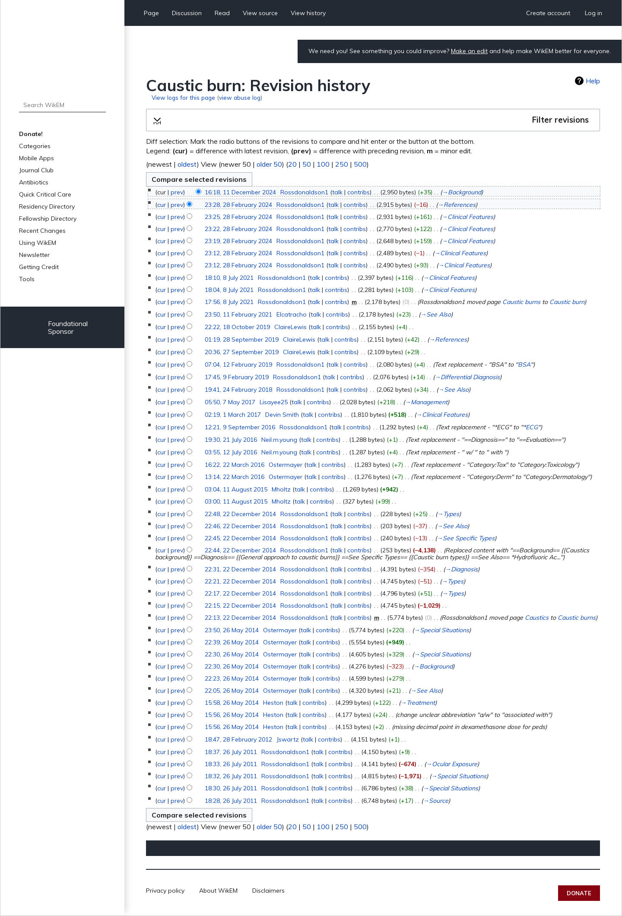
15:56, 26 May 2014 (232, 715)
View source (260, 13)
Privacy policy (165, 890)
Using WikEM (37, 243)
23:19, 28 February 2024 (238, 241)
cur (161, 205)
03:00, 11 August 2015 (236, 501)
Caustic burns (521, 302)
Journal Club (36, 170)
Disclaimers (268, 890)
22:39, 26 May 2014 (232, 642)
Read (222, 13)
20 (292, 164)
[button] (373, 120)
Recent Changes (42, 231)
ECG (532, 427)
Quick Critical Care (45, 194)
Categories (35, 146)
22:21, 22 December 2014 (240, 581)
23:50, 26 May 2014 (232, 630)
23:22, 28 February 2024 (238, 229)
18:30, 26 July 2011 (231, 788)
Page (151, 13)
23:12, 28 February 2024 (238, 253)
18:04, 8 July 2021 (229, 290)
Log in (593, 13)
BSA (524, 364)
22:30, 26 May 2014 (232, 654)
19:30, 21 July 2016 (231, 440)
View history (308, 13)
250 (341, 164)
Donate (579, 893)
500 (360, 164)
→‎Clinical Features (467, 217)
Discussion (187, 13)
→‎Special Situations (441, 630)
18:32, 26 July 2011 (231, 776)
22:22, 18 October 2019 (237, 327)
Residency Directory (47, 206)
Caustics (537, 617)
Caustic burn (566, 302)
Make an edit (469, 51)
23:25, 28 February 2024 (238, 217)
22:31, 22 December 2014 (240, 569)
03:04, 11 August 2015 (236, 489)
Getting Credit (39, 267)
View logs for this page (183, 97)
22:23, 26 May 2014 (232, 678)
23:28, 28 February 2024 (238, 205)
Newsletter (34, 255)
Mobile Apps (36, 158)
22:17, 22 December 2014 (240, 593)
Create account (548, 13)
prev (177, 192)
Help (593, 80)
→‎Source (435, 801)
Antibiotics (33, 182)
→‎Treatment (417, 703)
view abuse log (239, 97)
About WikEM (218, 890)
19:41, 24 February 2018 (238, 389)
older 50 (269, 164)
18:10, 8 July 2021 (229, 278)
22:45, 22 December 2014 (240, 538)
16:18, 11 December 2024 (240, 192)
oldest (187, 164)
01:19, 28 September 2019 (242, 339)
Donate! (31, 134)
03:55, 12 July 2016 (231, 452)
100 (323, 164)
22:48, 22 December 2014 (240, 514)
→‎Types (448, 514)
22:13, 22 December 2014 (240, 617)
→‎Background (461, 192)
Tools (27, 279)
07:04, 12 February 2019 (238, 364)
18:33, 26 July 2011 (231, 764)
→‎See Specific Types (466, 538)
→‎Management (426, 402)
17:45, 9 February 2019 (237, 377)
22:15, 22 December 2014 (240, 605)
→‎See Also (435, 314)
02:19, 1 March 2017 (233, 414)
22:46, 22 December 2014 (240, 526)
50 (306, 164)
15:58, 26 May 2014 (232, 703)
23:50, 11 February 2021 (238, 314)
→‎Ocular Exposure (451, 764)
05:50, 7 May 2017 (230, 402)
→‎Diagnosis (461, 569)
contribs (358, 192)
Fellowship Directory (47, 218)
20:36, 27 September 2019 (242, 352)
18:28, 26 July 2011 (231, 801)
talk (337, 192)
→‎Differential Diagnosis (467, 377)
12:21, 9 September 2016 (240, 427)
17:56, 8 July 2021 (229, 302)
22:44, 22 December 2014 (240, 550)
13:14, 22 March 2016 (234, 477)
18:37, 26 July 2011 (231, 752)
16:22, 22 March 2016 (234, 465)
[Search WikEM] (62, 105)
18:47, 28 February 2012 (238, 739)
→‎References (457, 205)
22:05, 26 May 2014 (232, 690)
